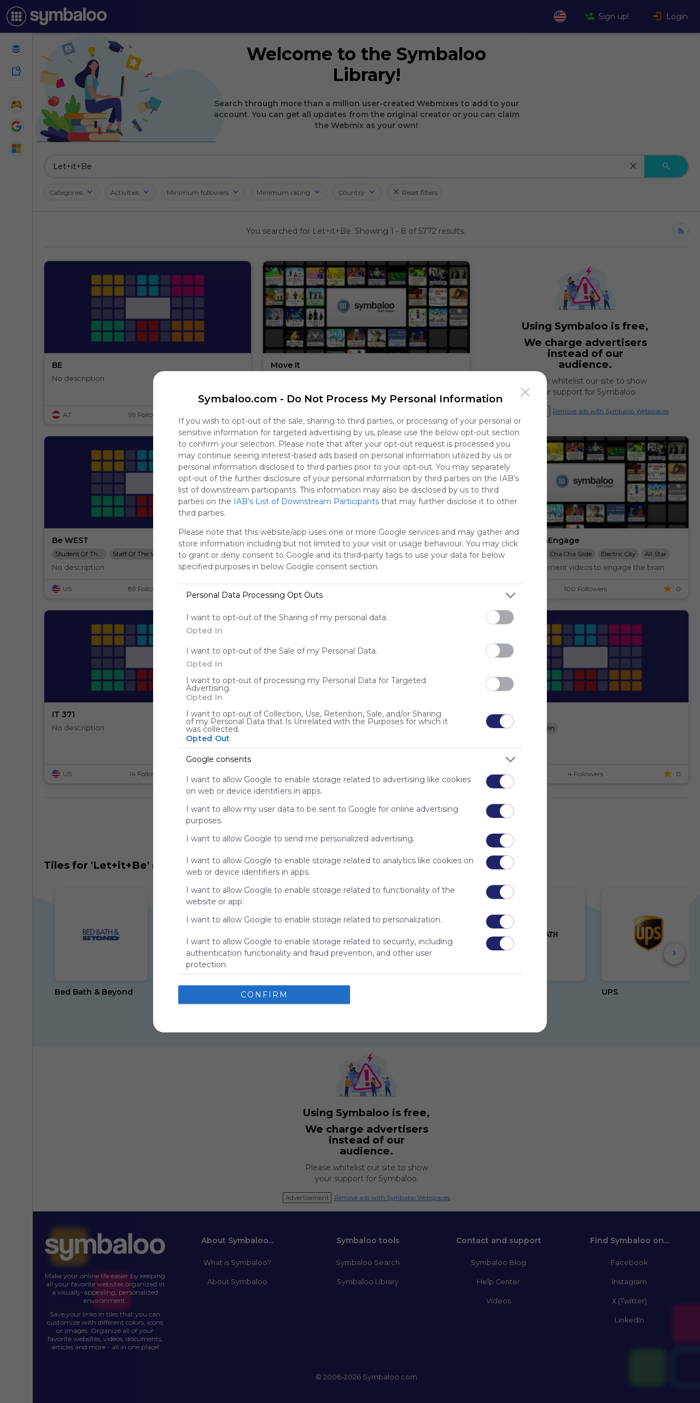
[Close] (525, 392)
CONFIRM (264, 995)
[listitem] (350, 595)
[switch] (500, 617)
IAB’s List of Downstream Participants (306, 501)
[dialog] (350, 701)
